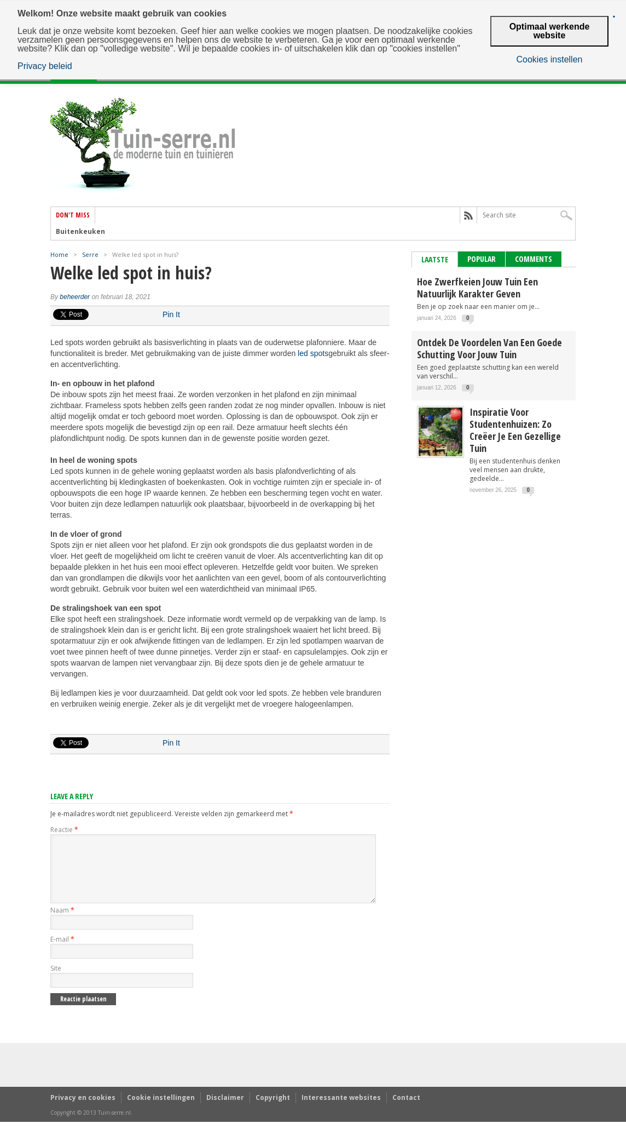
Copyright (273, 1110)
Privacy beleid (45, 66)
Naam (62, 923)
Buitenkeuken (80, 231)
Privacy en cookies (82, 1110)
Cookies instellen (550, 59)
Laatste (434, 259)
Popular (481, 259)
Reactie (64, 829)
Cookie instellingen (161, 1110)
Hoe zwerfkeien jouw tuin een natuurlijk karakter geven (477, 288)
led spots (313, 353)
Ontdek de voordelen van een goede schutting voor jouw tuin (489, 348)
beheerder (75, 297)
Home (59, 254)
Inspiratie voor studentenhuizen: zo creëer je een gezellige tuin (515, 430)
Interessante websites (341, 1110)
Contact (406, 1110)
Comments (533, 259)
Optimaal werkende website (549, 31)
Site (55, 981)
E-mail (62, 952)
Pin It (171, 314)
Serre (90, 254)
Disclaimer (225, 1110)
